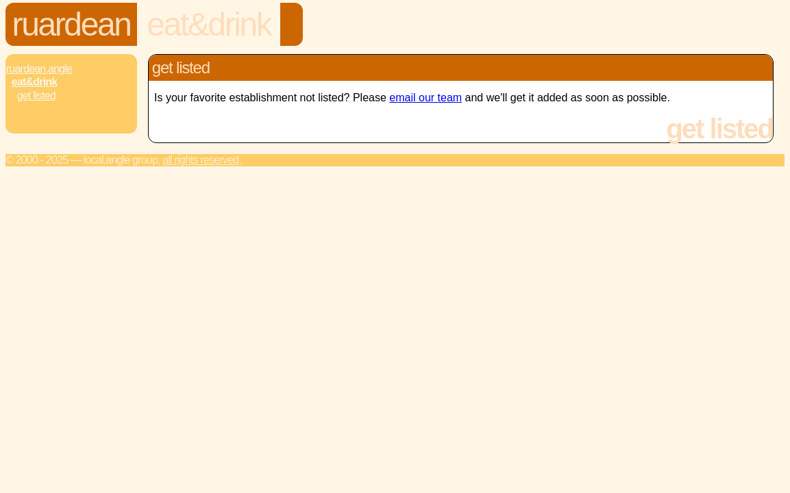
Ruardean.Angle (39, 69)
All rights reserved (200, 160)
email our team (425, 97)
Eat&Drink (209, 24)
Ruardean (71, 24)
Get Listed (36, 95)
